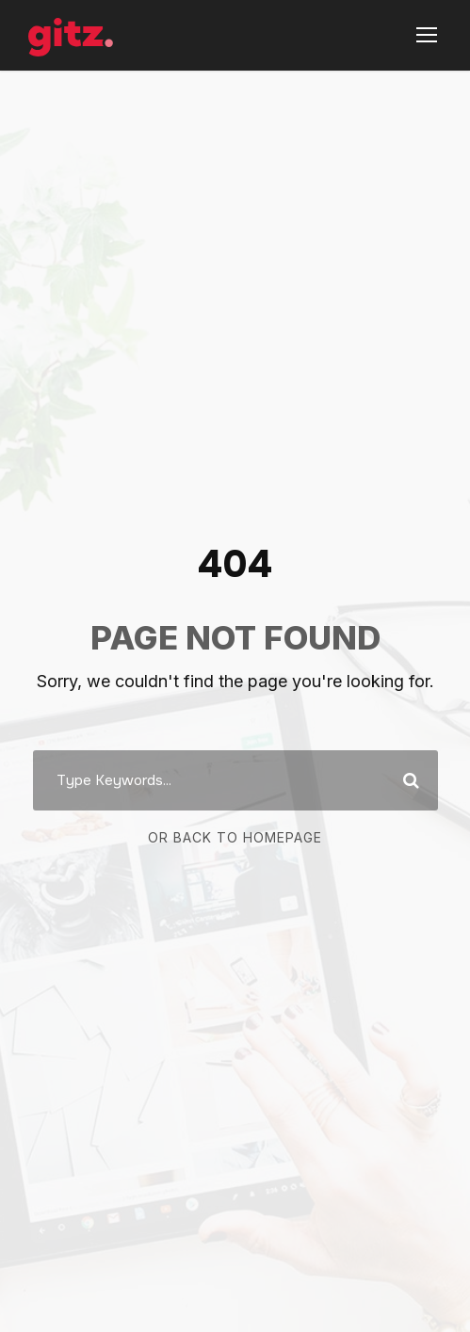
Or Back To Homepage (235, 837)
